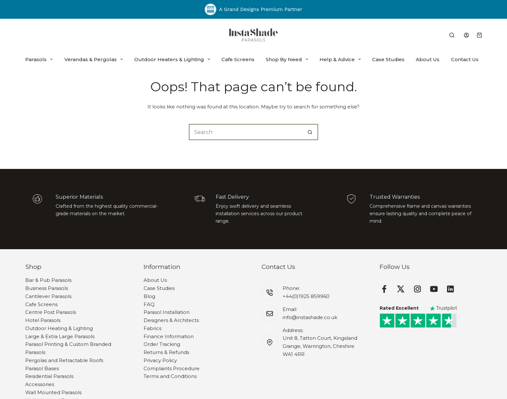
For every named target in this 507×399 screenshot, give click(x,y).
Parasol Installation (166, 312)
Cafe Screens (237, 59)
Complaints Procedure (172, 368)
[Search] (451, 35)
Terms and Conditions (170, 376)
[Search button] (310, 132)
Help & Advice (340, 59)
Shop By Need (287, 59)
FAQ (149, 304)
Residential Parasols (49, 376)
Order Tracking (162, 344)
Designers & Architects (171, 320)
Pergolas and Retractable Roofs (64, 360)
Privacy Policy (160, 360)
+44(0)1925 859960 (306, 296)
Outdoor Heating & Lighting (59, 328)
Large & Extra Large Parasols (59, 336)
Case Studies (388, 59)
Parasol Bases (42, 368)
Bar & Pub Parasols (48, 280)
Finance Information (169, 336)
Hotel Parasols (42, 320)
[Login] (466, 35)
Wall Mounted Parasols (53, 392)
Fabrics (152, 328)
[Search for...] (245, 132)
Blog (149, 296)
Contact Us (465, 59)
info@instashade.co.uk (310, 317)
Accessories (39, 384)
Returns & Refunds (166, 352)
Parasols (39, 59)
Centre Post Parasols (50, 312)
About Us (427, 59)
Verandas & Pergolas (93, 59)
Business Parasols (46, 288)
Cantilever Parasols (48, 296)
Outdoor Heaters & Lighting (172, 59)
